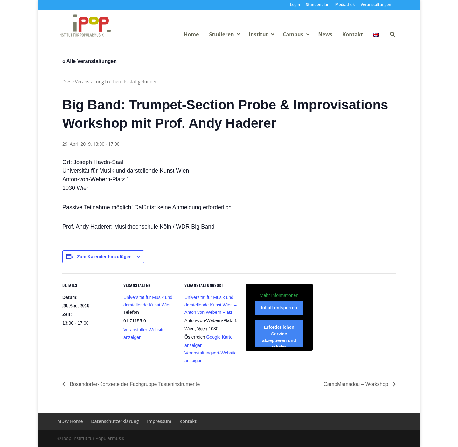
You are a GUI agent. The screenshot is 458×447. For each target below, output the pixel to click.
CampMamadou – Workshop (356, 384)
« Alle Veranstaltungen (89, 61)
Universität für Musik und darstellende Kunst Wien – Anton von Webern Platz (210, 305)
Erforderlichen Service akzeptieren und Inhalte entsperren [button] (279, 340)
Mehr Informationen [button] (279, 295)
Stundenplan (318, 5)
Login (295, 5)
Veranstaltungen (376, 5)
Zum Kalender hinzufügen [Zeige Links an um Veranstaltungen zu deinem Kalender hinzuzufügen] (104, 256)
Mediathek (345, 5)
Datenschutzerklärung (115, 421)
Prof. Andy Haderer (86, 227)
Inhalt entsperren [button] (279, 307)
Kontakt (188, 421)
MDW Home (70, 421)
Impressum (159, 421)
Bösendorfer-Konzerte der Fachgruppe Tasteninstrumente (134, 384)
